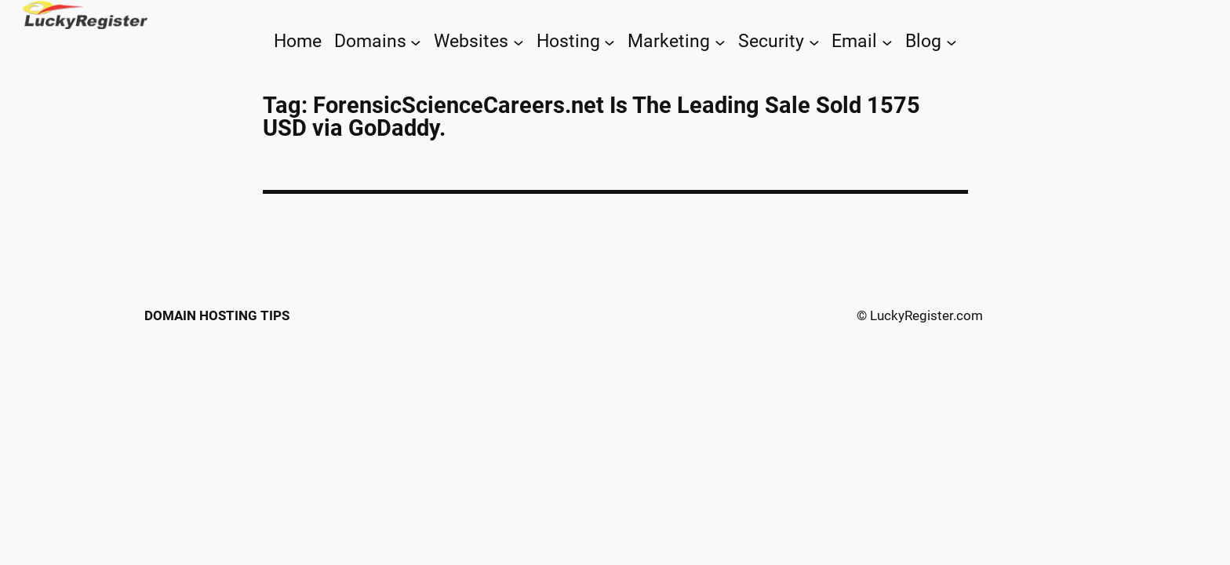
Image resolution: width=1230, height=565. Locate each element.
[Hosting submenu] (609, 41)
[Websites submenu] (518, 41)
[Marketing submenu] (720, 41)
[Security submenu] (814, 41)
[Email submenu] (887, 41)
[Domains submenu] (415, 41)
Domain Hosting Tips (216, 315)
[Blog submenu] (951, 41)
